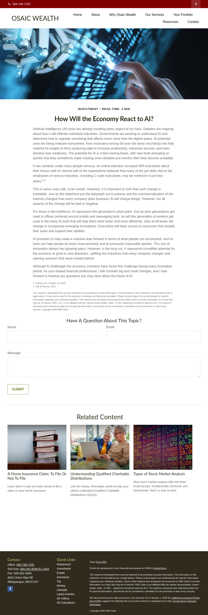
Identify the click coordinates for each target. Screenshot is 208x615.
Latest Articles (66, 594)
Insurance (63, 577)
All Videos (63, 598)
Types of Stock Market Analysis (159, 474)
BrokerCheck (160, 568)
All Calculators (66, 602)
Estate (61, 572)
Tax (59, 581)
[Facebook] (195, 4)
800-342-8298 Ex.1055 (34, 569)
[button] (78, 14)
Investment (64, 568)
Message (14, 353)
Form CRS (101, 562)
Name (12, 327)
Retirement (64, 564)
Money (61, 585)
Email (110, 327)
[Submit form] (18, 389)
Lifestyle (62, 590)
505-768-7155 (19, 4)
